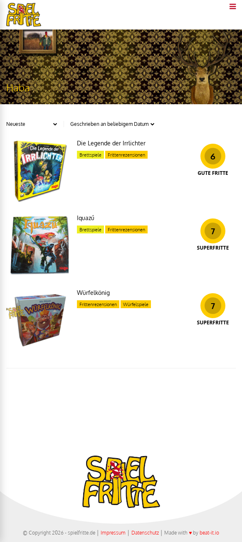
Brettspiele (90, 155)
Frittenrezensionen (126, 155)
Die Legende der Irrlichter (111, 143)
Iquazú (85, 217)
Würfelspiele (135, 304)
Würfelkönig (93, 292)
